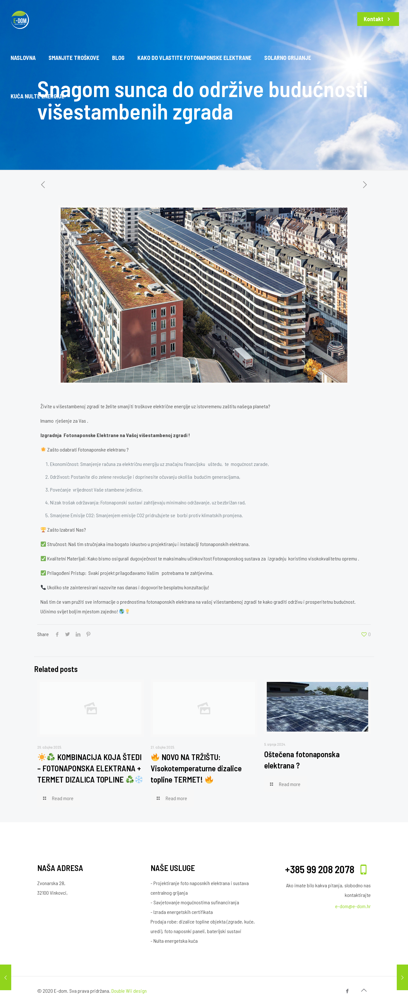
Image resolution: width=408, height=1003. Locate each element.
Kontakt (378, 18)
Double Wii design (129, 991)
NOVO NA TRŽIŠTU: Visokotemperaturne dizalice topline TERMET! (196, 768)
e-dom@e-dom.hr (353, 906)
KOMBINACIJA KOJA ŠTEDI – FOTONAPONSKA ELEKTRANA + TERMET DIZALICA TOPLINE (90, 768)
